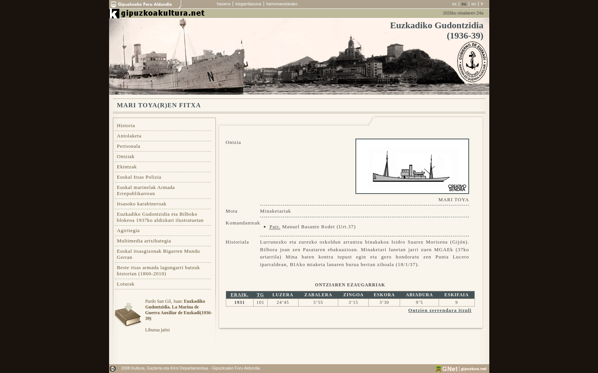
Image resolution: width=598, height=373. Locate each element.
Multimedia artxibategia (144, 241)
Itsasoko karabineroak (142, 204)
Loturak (126, 284)
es (454, 4)
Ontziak (126, 156)
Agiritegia (128, 230)
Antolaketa (129, 136)
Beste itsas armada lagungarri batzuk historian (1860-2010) (158, 270)
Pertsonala (129, 146)
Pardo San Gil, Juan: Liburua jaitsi (178, 316)
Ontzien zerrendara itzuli (440, 310)
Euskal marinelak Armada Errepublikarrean (146, 190)
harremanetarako (281, 4)
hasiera (223, 4)
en (473, 4)
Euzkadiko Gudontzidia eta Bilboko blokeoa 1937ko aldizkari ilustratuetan (160, 217)
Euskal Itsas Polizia (139, 177)
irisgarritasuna (248, 4)
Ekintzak (127, 167)
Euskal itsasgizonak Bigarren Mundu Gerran (158, 254)
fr (482, 4)
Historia (126, 125)
